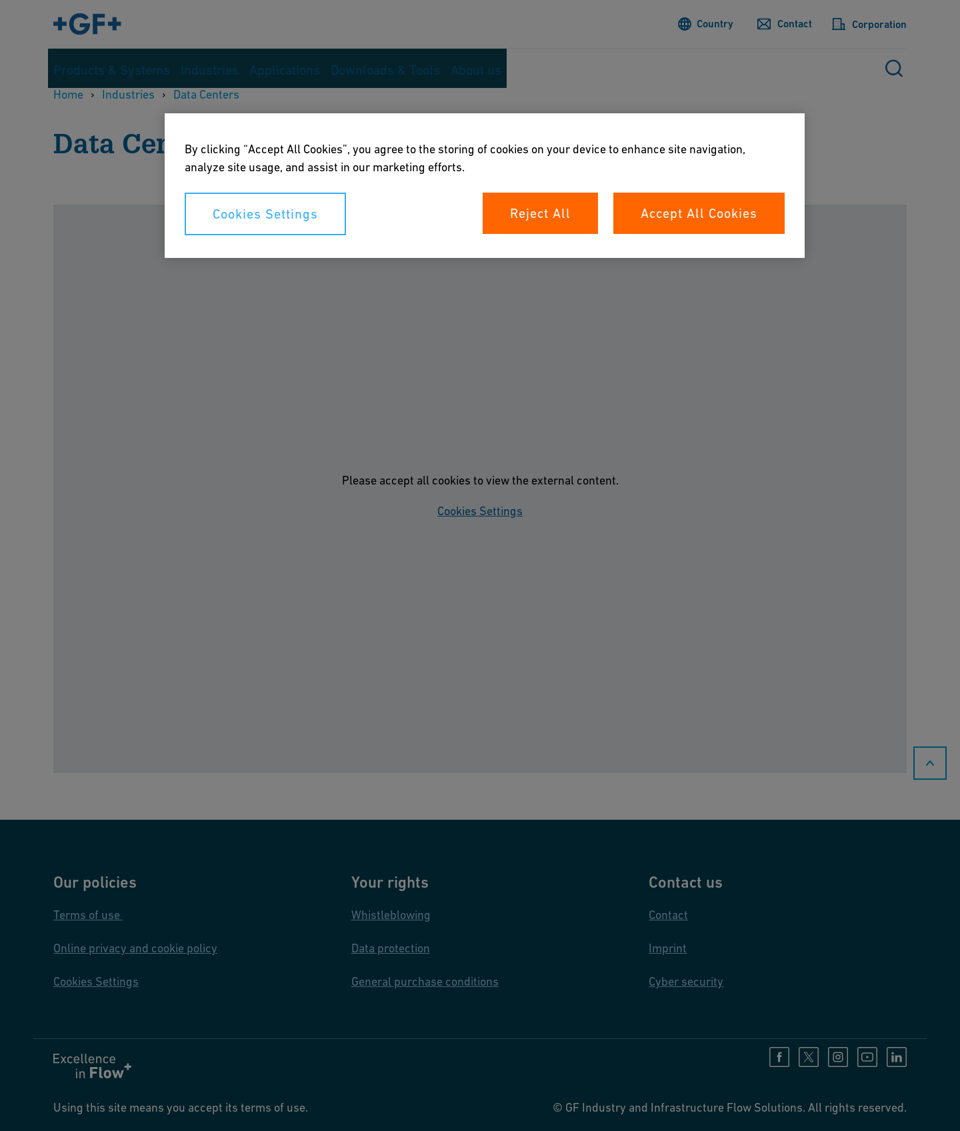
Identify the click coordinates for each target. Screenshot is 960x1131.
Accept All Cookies (699, 213)
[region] (485, 185)
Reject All (540, 213)
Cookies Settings (265, 214)
